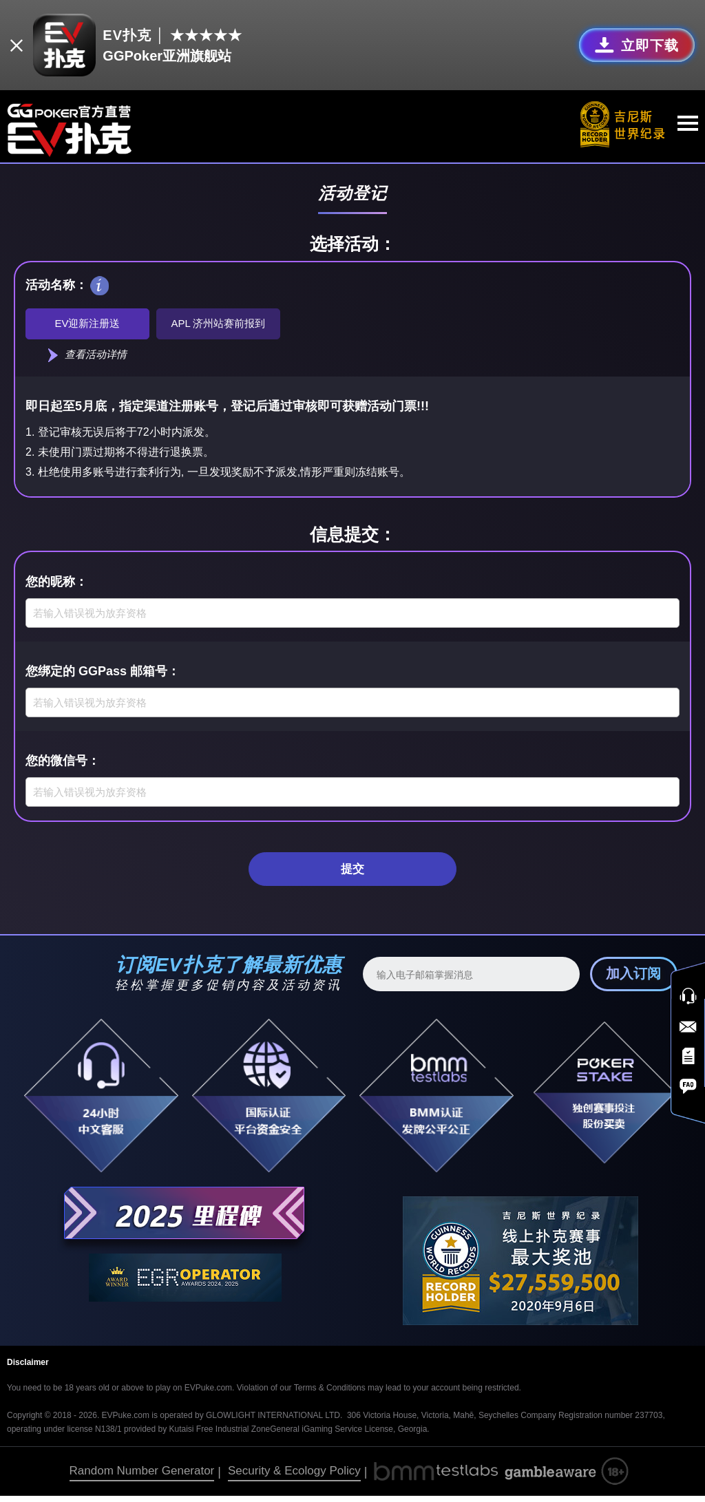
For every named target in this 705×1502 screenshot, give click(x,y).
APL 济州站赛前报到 (218, 323)
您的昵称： (56, 585)
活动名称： (56, 283)
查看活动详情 (87, 357)
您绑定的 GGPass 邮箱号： (102, 674)
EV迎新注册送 (87, 323)
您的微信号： (62, 764)
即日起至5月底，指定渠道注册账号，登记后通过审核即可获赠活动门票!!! (227, 410)
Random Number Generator (142, 1477)
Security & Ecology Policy (294, 1477)
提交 (352, 874)
